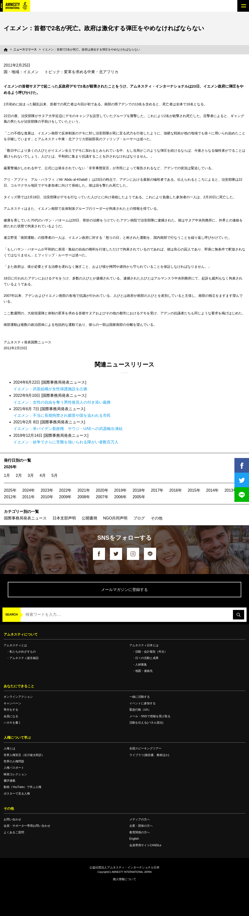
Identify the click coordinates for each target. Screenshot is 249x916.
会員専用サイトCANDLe (145, 845)
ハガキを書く (12, 722)
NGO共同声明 (115, 518)
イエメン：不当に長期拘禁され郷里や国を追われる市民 (62, 415)
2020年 (102, 490)
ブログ (139, 518)
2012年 (10, 497)
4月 (43, 475)
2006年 (120, 497)
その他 (156, 518)
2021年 (83, 490)
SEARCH (11, 614)
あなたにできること (19, 686)
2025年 (10, 490)
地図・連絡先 (144, 671)
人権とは (9, 748)
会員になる (11, 716)
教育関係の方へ (139, 832)
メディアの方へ (139, 819)
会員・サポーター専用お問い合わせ (27, 825)
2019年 (120, 490)
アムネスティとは (15, 645)
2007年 (102, 497)
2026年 (10, 467)
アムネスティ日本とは (144, 645)
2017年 (157, 490)
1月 (7, 475)
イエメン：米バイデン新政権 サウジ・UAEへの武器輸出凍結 (68, 429)
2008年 (83, 497)
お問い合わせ (12, 819)
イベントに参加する (142, 703)
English (134, 838)
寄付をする (11, 709)
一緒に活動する (139, 696)
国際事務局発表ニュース (25, 518)
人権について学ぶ (17, 737)
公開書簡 (89, 518)
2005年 (139, 497)
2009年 (65, 497)
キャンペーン (12, 703)
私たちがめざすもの (22, 651)
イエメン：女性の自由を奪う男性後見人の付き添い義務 (62, 402)
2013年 (230, 490)
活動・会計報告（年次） (151, 651)
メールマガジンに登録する (124, 589)
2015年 (194, 490)
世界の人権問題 (14, 761)
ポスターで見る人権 (17, 793)
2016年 (175, 490)
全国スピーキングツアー (145, 748)
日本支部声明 (64, 518)
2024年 (28, 490)
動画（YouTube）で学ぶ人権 (22, 787)
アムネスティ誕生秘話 (24, 658)
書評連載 (9, 780)
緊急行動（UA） (140, 709)
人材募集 (141, 664)
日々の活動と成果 (147, 658)
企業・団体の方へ (141, 825)
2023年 (47, 490)
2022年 (65, 490)
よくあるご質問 (14, 832)
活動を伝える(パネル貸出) (146, 722)
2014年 (212, 490)
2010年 (47, 497)
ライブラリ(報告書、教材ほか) (149, 755)
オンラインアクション (18, 696)
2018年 (139, 490)
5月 (55, 475)
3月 (31, 475)
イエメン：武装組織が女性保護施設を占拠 (50, 389)
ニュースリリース (25, 49)
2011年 (28, 497)
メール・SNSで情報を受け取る (149, 716)
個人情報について (124, 879)
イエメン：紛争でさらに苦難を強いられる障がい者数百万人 (65, 442)
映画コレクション (15, 774)
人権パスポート (14, 767)
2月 (19, 475)
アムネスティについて (21, 634)
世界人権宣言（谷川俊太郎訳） (24, 755)
